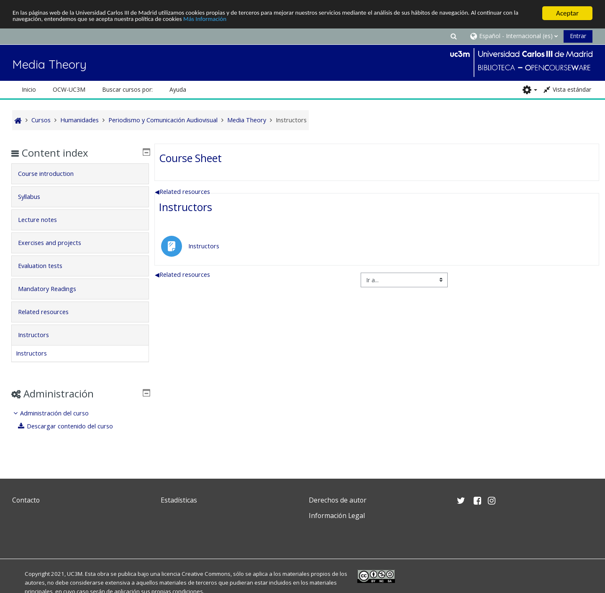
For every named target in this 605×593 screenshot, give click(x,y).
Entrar (578, 36)
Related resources (182, 191)
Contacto (26, 500)
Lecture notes (43, 220)
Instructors (185, 207)
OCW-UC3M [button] (69, 89)
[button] (453, 36)
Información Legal (337, 515)
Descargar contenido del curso (72, 426)
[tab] (80, 174)
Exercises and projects (55, 243)
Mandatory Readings (53, 289)
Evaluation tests (46, 266)
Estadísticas (179, 500)
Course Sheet (190, 157)
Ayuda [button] (177, 89)
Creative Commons (206, 574)
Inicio (29, 89)
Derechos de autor (338, 500)
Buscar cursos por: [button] (127, 89)
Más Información (278, 20)
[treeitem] (80, 419)
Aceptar (567, 13)
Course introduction (52, 174)
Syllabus (35, 197)
